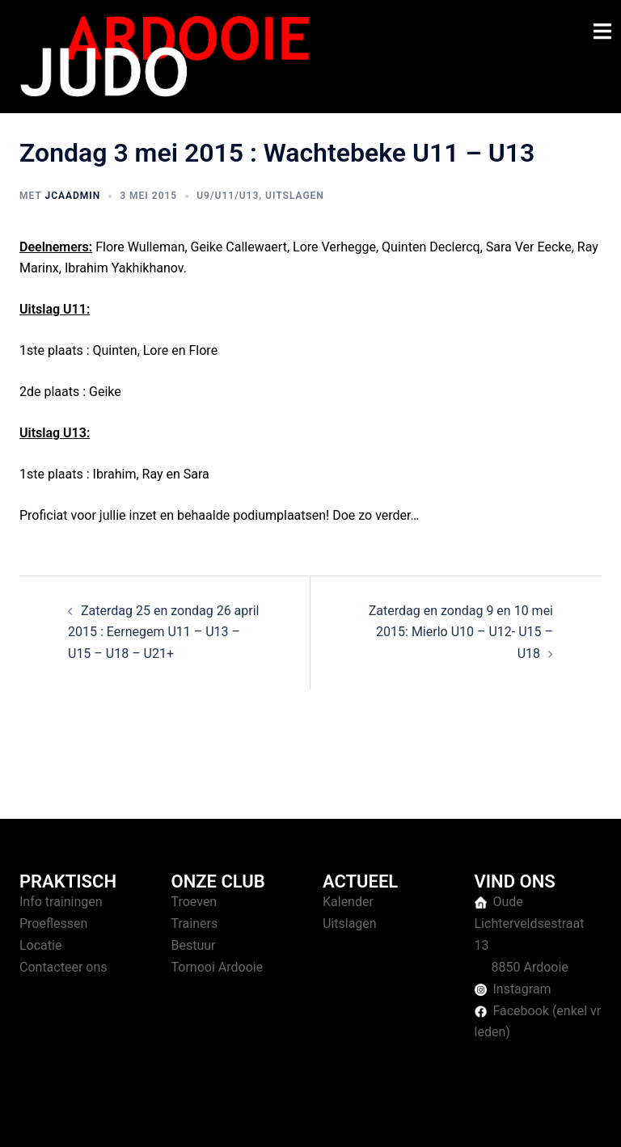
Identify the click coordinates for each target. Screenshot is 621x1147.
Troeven (194, 901)
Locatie (40, 945)
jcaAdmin (72, 195)
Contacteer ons (63, 967)
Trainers (194, 923)
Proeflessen (53, 923)
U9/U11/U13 (227, 195)
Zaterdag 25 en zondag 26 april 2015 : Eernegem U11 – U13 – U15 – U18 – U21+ (164, 632)
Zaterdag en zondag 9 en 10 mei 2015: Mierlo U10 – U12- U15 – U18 (461, 632)
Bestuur (193, 945)
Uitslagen (294, 195)
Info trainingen (61, 901)
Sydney (332, 1118)
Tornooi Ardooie (217, 967)
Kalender (348, 901)
